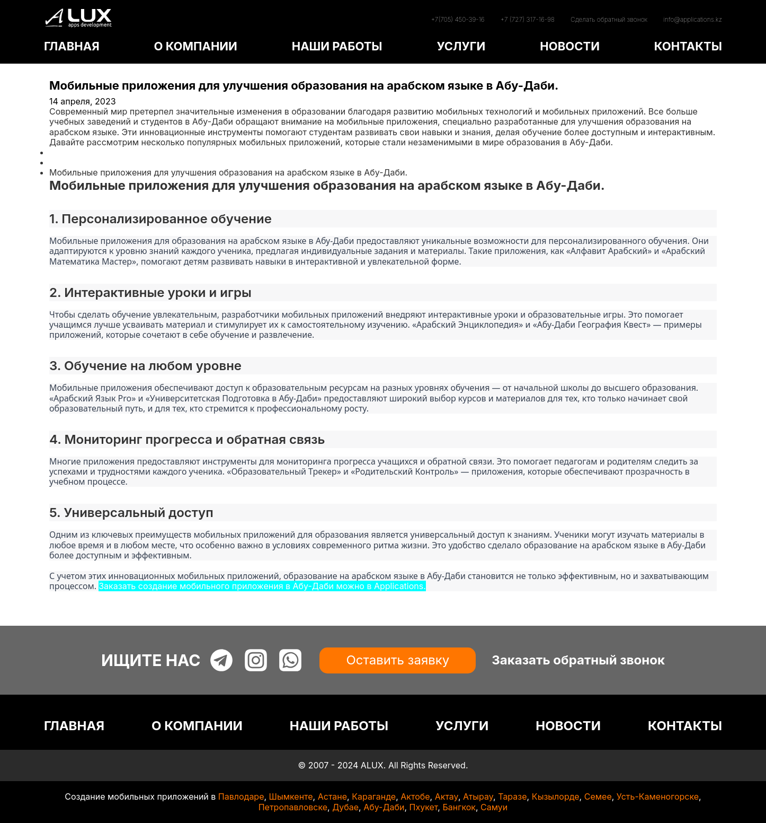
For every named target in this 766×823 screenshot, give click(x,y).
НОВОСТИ (570, 46)
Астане (332, 796)
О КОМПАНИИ (195, 46)
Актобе (415, 796)
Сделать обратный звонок (609, 19)
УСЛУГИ (461, 46)
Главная (66, 152)
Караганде (374, 796)
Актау (446, 796)
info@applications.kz (692, 19)
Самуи (493, 807)
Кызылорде (556, 796)
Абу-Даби (383, 807)
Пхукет (423, 807)
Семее (598, 796)
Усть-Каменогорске (658, 796)
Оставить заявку (397, 660)
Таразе (512, 796)
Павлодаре (241, 796)
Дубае (345, 807)
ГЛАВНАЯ (72, 46)
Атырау (478, 796)
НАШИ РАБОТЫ (337, 46)
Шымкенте (291, 796)
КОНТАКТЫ (688, 46)
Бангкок (459, 807)
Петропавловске (293, 807)
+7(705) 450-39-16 (457, 19)
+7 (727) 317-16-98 (528, 19)
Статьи (63, 162)
